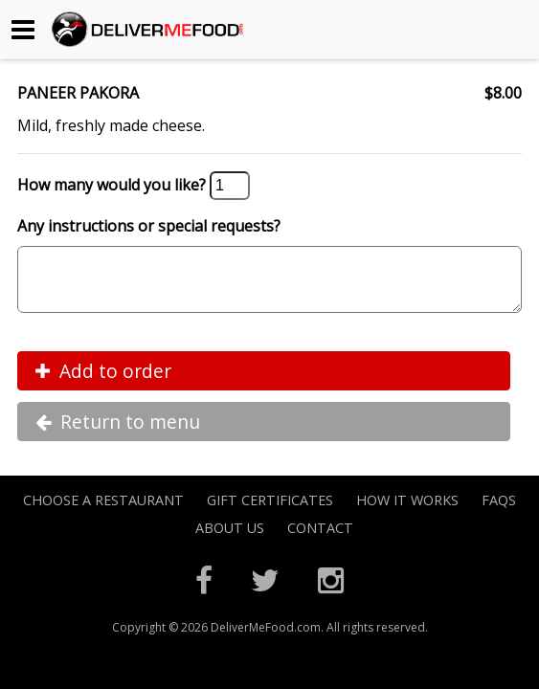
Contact (320, 539)
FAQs (499, 511)
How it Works (407, 511)
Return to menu (117, 433)
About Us (229, 539)
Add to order (103, 382)
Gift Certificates (270, 511)
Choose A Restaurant (103, 511)
